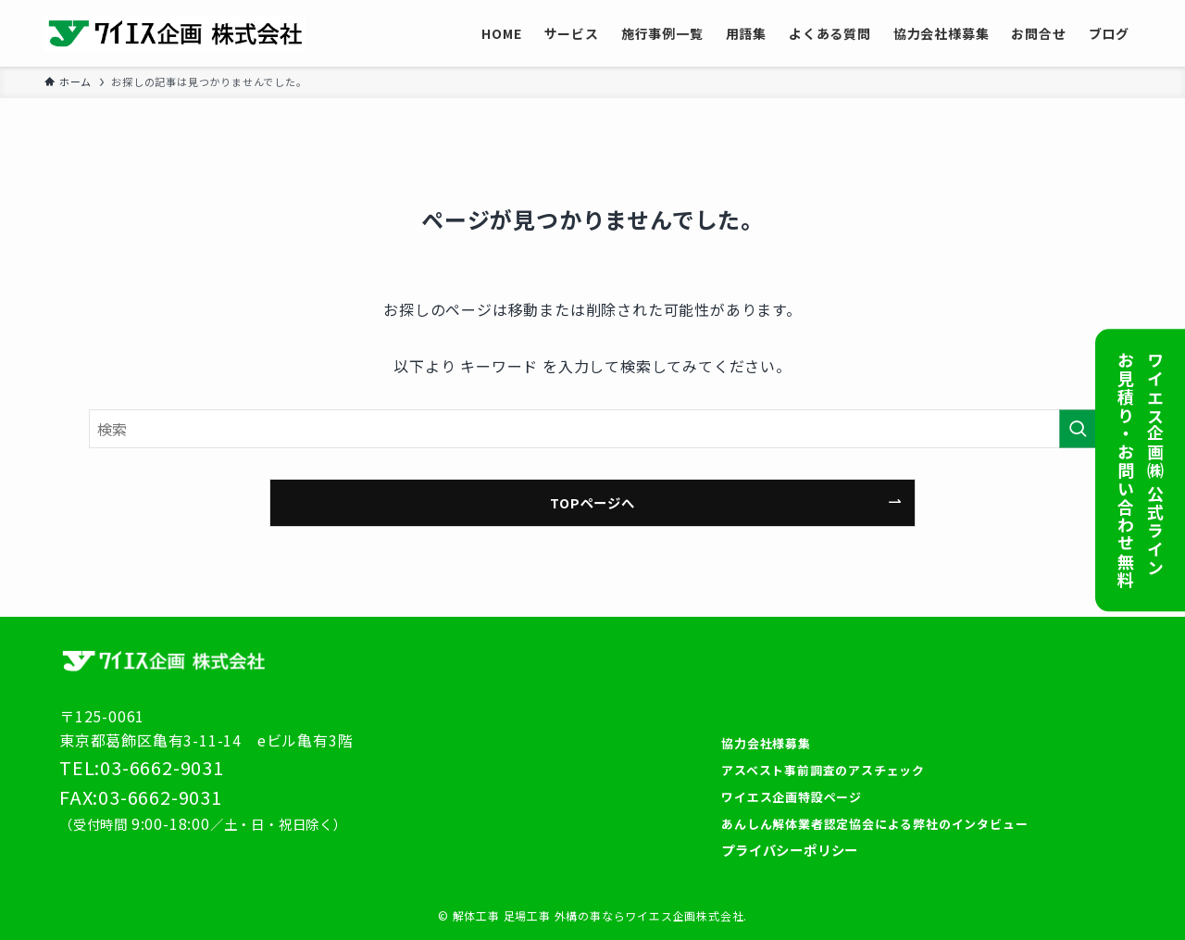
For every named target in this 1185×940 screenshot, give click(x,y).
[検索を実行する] (1077, 428)
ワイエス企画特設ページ (791, 797)
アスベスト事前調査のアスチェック (823, 770)
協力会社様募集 (766, 743)
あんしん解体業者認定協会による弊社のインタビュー (874, 824)
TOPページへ (592, 502)
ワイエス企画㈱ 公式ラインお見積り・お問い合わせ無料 (1140, 470)
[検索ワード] (592, 428)
